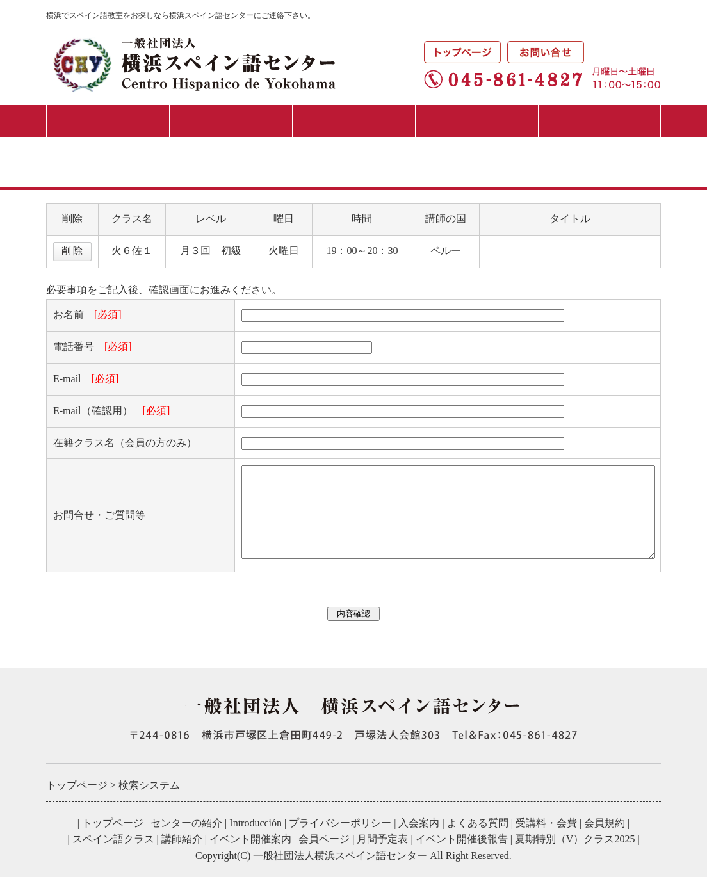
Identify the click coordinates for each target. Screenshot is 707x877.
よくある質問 (477, 822)
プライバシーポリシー (340, 822)
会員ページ (324, 838)
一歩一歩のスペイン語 (537, 250)
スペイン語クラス (353, 121)
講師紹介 (181, 838)
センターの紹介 (108, 121)
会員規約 (604, 822)
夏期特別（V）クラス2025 (575, 838)
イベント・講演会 (476, 121)
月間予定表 (600, 121)
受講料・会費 (546, 822)
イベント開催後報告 (462, 838)
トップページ (112, 822)
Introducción (255, 822)
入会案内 (230, 121)
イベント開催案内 (250, 838)
